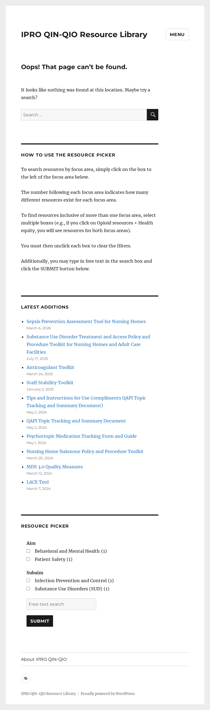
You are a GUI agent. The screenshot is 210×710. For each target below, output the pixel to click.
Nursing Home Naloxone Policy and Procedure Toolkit (85, 451)
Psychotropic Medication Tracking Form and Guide (82, 436)
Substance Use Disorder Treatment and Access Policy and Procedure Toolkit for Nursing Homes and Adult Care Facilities (88, 344)
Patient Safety (53, 559)
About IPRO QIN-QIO (44, 659)
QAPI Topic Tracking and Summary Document (76, 421)
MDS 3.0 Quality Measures (55, 466)
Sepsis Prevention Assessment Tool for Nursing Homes (86, 321)
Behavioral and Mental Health (71, 551)
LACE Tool (38, 482)
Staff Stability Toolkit (50, 382)
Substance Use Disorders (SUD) (72, 589)
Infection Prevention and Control (74, 580)
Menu (177, 34)
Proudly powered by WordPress (108, 693)
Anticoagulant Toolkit (50, 367)
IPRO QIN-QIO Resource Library (84, 34)
